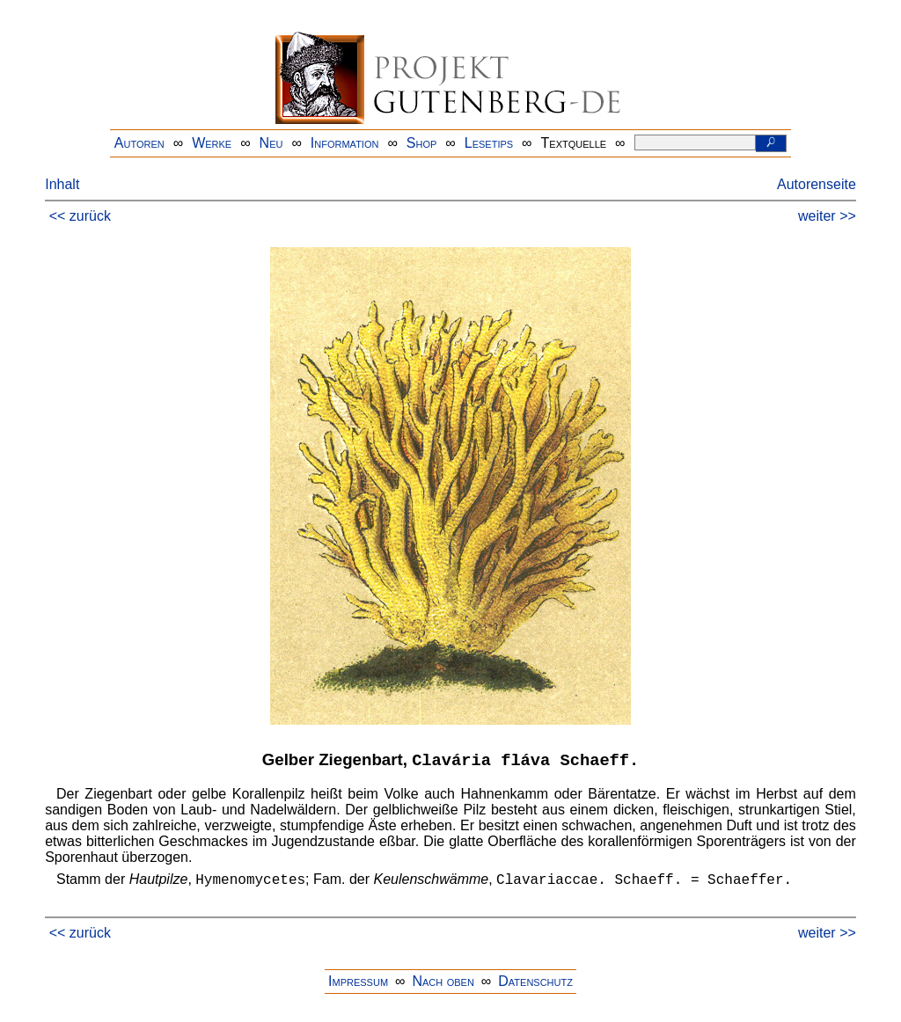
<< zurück (80, 215)
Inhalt (62, 184)
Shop (422, 142)
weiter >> (827, 215)
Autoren (139, 142)
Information (345, 142)
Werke (211, 142)
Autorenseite (816, 184)
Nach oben (442, 981)
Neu (271, 142)
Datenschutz (535, 981)
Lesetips (489, 142)
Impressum (358, 981)
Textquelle (574, 142)
